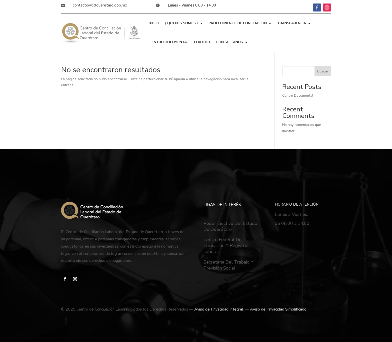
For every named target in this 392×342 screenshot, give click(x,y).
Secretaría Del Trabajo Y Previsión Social (229, 265)
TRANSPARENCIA (291, 23)
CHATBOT (202, 42)
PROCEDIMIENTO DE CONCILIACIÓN (238, 23)
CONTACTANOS (229, 42)
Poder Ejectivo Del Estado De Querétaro (230, 226)
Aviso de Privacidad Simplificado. (278, 309)
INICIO (154, 23)
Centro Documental (297, 95)
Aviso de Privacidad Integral (218, 309)
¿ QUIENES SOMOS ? (181, 23)
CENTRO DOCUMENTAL (169, 42)
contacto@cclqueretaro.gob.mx (100, 5)
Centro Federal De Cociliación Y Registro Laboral (225, 246)
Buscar (322, 71)
